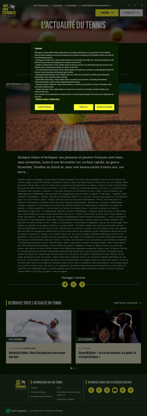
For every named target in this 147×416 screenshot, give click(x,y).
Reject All (84, 107)
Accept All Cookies (104, 107)
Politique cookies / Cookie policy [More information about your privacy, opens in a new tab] (47, 99)
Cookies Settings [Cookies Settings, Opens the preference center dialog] (44, 107)
